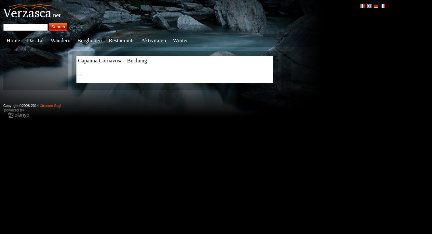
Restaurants (121, 40)
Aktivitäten (153, 40)
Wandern (61, 40)
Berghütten (89, 40)
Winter (180, 40)
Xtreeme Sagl (50, 106)
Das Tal (35, 40)
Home (13, 40)
